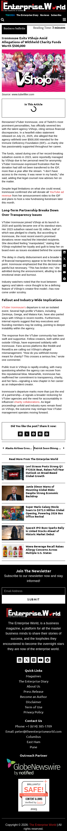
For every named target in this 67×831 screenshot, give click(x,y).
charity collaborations (26, 401)
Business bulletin (14, 28)
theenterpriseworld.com (34, 795)
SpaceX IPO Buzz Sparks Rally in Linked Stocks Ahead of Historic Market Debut (45, 531)
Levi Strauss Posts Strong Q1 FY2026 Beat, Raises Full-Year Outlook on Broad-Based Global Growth (45, 471)
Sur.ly (40, 802)
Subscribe (56, 14)
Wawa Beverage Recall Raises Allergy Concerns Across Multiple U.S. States (45, 549)
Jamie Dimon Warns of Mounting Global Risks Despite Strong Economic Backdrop (42, 491)
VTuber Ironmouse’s (14, 307)
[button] (20, 434)
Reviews (44, 14)
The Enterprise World (42, 824)
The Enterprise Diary (27, 14)
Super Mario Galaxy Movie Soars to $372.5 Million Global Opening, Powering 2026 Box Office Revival (45, 511)
